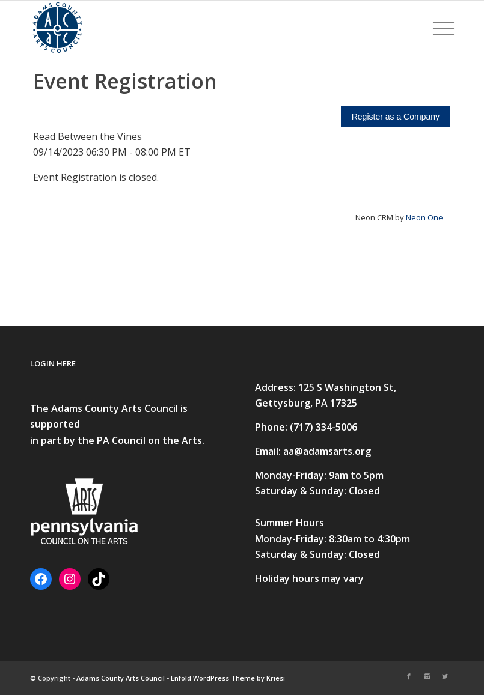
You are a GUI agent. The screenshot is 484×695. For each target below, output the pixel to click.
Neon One (424, 217)
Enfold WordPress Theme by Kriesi (228, 677)
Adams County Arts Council (120, 677)
